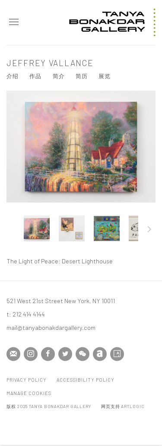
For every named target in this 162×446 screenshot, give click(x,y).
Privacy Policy (26, 380)
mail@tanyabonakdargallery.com (50, 327)
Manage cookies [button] (28, 393)
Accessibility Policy (85, 380)
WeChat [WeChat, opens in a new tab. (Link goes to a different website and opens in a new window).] (82, 354)
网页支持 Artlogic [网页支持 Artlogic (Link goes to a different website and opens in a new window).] (122, 406)
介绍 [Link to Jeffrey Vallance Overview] (12, 76)
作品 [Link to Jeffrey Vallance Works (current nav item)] (35, 76)
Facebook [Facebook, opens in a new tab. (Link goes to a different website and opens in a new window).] (48, 354)
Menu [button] (12, 22)
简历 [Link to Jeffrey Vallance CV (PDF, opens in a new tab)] (82, 76)
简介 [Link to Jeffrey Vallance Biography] (59, 76)
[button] (37, 228)
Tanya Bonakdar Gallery (112, 22)
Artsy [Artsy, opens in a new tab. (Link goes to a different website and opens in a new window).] (117, 354)
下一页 (149, 231)
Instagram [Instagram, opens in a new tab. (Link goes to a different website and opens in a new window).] (31, 354)
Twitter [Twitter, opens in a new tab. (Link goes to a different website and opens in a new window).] (65, 354)
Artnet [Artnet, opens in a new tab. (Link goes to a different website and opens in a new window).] (100, 354)
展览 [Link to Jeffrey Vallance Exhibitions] (104, 76)
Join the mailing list (13, 354)
